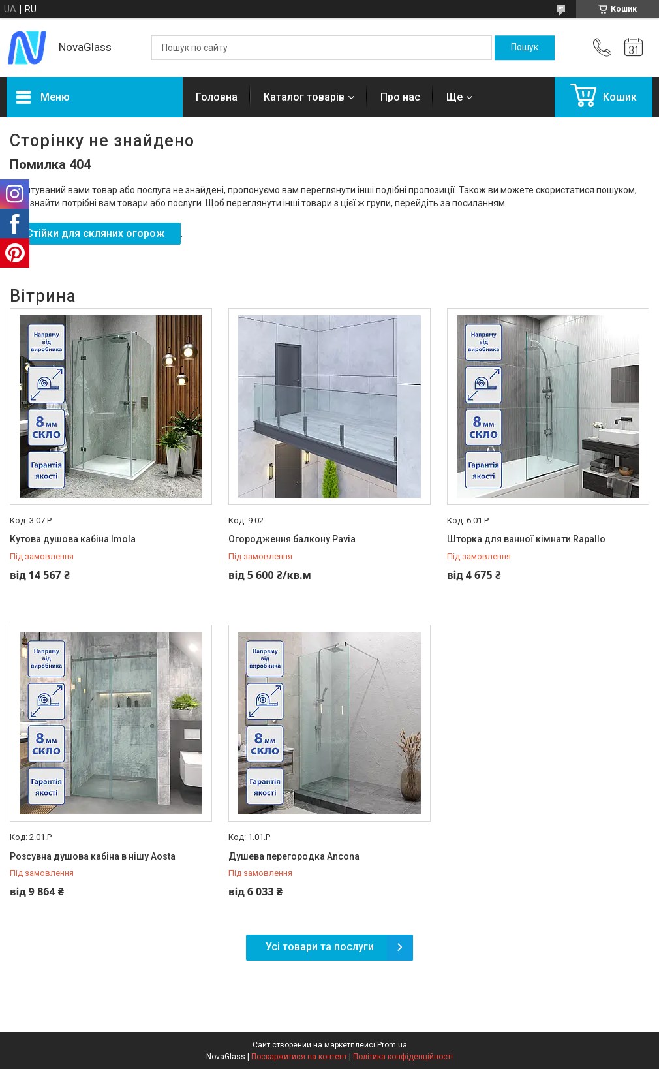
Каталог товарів (304, 97)
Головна (217, 97)
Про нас (400, 97)
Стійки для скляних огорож (95, 233)
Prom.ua (392, 1044)
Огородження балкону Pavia (292, 539)
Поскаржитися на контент (299, 1056)
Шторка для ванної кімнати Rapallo (526, 539)
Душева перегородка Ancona (294, 856)
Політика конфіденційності (403, 1056)
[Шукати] (525, 47)
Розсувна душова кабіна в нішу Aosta (93, 856)
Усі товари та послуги (320, 946)
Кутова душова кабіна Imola (73, 539)
